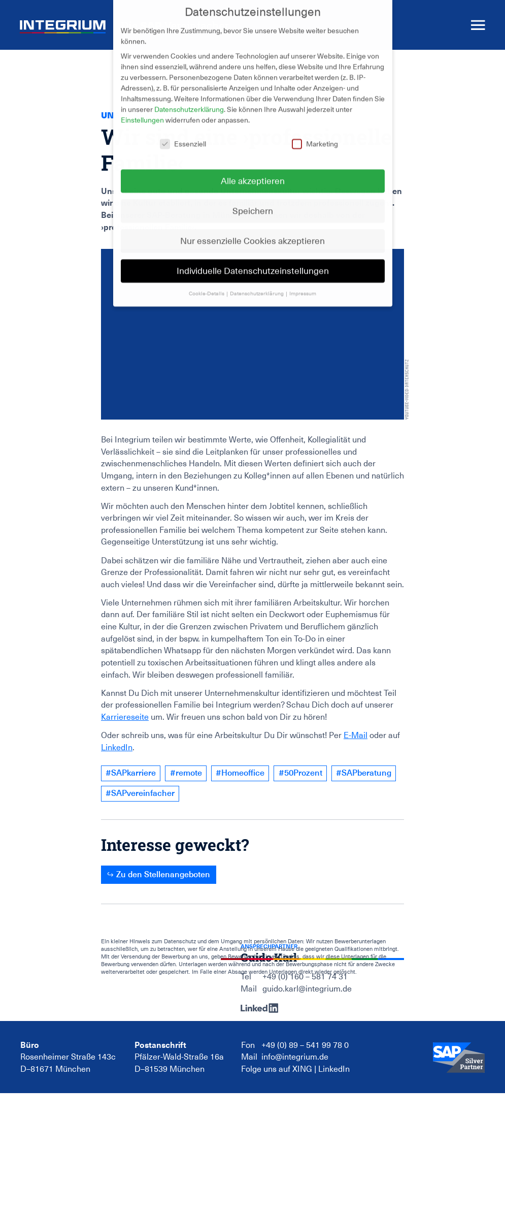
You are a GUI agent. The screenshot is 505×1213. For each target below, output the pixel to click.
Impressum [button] (302, 285)
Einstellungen (142, 111)
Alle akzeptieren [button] (253, 172)
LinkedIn (116, 748)
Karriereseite (125, 717)
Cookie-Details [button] (207, 285)
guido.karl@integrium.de (307, 989)
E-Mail (355, 735)
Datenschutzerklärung (189, 100)
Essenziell (183, 136)
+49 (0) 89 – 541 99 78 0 (305, 1045)
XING (302, 1069)
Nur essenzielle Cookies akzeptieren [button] (252, 232)
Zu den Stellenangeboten (163, 874)
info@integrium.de (294, 1057)
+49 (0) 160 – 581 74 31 (305, 977)
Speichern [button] (252, 202)
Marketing (315, 136)
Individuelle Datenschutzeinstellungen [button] (253, 262)
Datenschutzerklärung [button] (257, 285)
